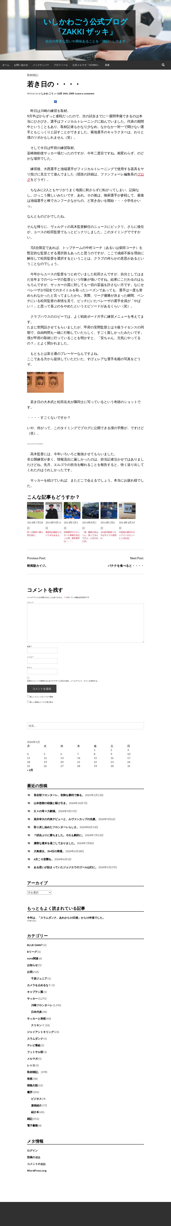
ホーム (5, 64)
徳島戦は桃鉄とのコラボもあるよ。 (53, 533)
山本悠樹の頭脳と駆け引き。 (51, 803)
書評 (29, 1092)
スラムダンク (35, 1038)
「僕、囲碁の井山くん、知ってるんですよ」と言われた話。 (90, 536)
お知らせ (32, 965)
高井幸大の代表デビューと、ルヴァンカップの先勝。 (66, 819)
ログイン (32, 1150)
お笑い (31, 971)
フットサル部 (35, 1051)
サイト (29, 667)
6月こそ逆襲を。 (44, 859)
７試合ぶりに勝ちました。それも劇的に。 (59, 835)
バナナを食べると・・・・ (126, 565)
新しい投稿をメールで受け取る (41, 702)
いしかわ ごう (46, 93)
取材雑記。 (33, 74)
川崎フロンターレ (41, 1005)
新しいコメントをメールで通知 (41, 697)
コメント (30, 602)
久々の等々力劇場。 (46, 811)
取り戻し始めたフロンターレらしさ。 (56, 827)
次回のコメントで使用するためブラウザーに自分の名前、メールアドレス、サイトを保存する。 (63, 681)
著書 (107, 64)
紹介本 (35, 1112)
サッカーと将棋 (36, 1018)
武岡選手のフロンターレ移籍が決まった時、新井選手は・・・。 (72, 536)
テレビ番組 (33, 1045)
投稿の (33, 1157)
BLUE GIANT (35, 945)
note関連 (32, 958)
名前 (29, 646)
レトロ (31, 1065)
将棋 (29, 1078)
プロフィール (61, 64)
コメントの (36, 1164)
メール (30, 657)
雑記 (29, 1118)
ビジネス (36, 1098)
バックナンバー (41, 64)
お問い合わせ (21, 64)
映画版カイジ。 (37, 565)
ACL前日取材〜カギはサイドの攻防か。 (109, 535)
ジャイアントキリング (40, 1031)
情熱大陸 (32, 1085)
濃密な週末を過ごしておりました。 (55, 843)
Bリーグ (32, 951)
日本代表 (36, 1011)
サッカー (32, 998)
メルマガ (32, 1058)
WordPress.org (36, 1170)
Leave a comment (84, 93)
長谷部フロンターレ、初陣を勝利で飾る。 (59, 795)
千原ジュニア (39, 978)
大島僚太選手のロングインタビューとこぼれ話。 (127, 535)
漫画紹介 (36, 1105)
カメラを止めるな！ (39, 985)
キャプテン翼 (35, 991)
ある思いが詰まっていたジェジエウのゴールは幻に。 (66, 867)
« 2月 (30, 770)
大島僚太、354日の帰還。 (49, 851)
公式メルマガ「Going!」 (86, 64)
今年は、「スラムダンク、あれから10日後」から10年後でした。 (66, 917)
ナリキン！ (37, 1025)
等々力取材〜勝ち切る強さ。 (35, 533)
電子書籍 (32, 1125)
